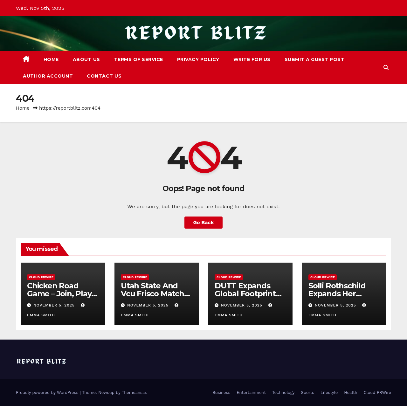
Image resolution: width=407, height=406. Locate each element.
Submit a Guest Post (315, 59)
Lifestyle (329, 392)
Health (350, 392)
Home (51, 59)
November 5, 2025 (54, 305)
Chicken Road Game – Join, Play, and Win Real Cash (62, 293)
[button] (386, 68)
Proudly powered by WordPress (48, 392)
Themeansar (134, 392)
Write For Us (252, 59)
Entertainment (251, 392)
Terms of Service (138, 59)
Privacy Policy (198, 59)
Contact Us (104, 76)
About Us (86, 59)
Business (221, 392)
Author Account (48, 76)
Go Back (203, 222)
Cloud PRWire (41, 277)
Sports (307, 392)
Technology (283, 392)
